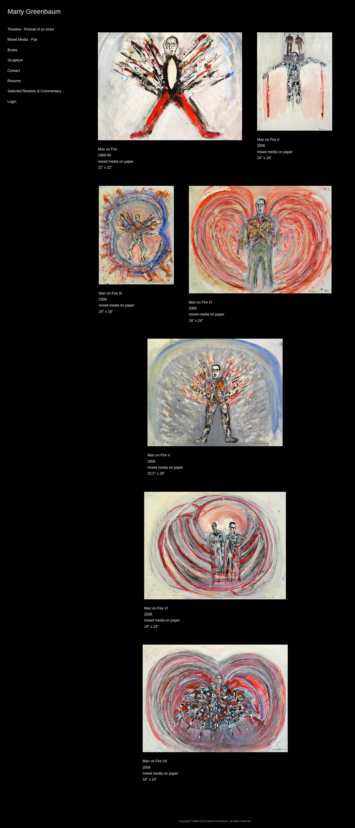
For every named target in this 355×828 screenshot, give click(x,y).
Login (12, 101)
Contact (14, 71)
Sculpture (15, 60)
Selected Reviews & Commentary (34, 91)
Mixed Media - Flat (22, 39)
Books (12, 50)
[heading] (23, 11)
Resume (14, 81)
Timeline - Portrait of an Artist (31, 29)
